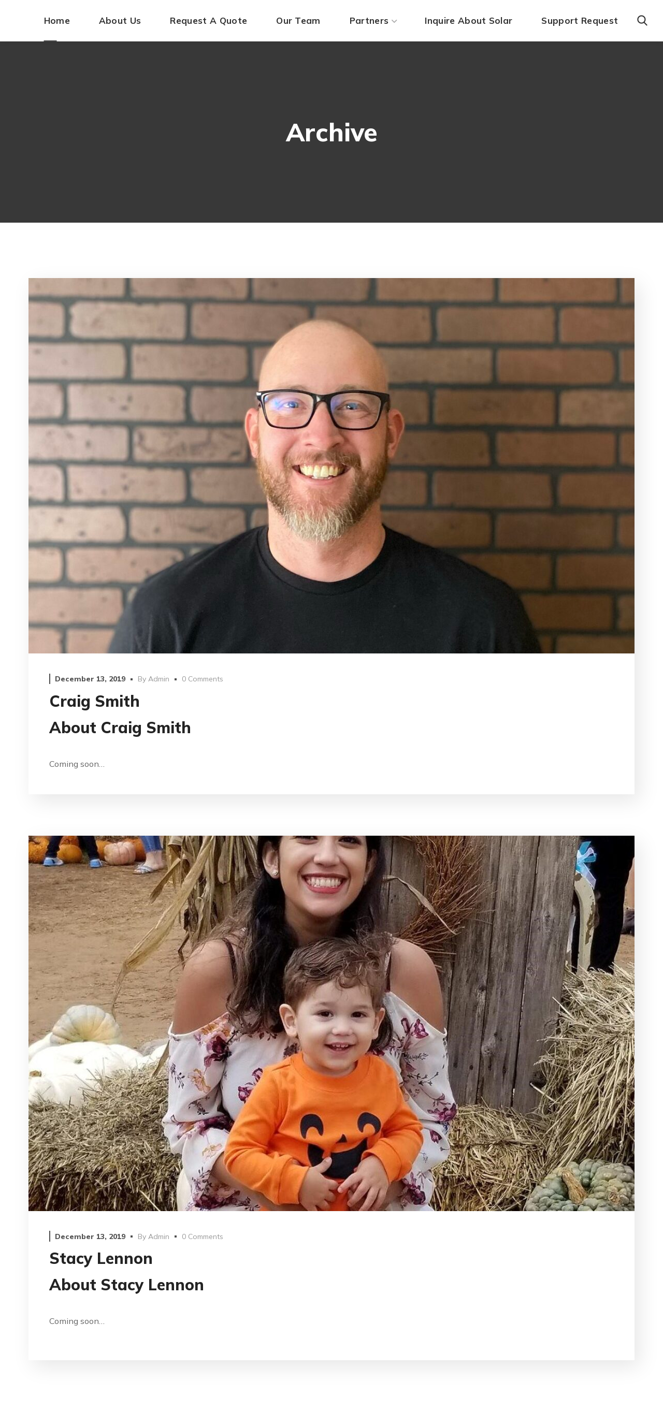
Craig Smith (94, 701)
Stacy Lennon (101, 1258)
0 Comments (202, 678)
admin (158, 678)
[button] (642, 20)
